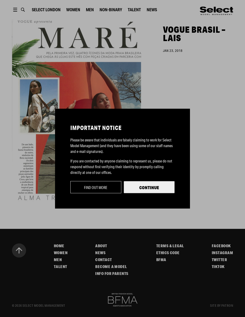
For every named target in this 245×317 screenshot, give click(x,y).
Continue (149, 187)
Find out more (95, 187)
